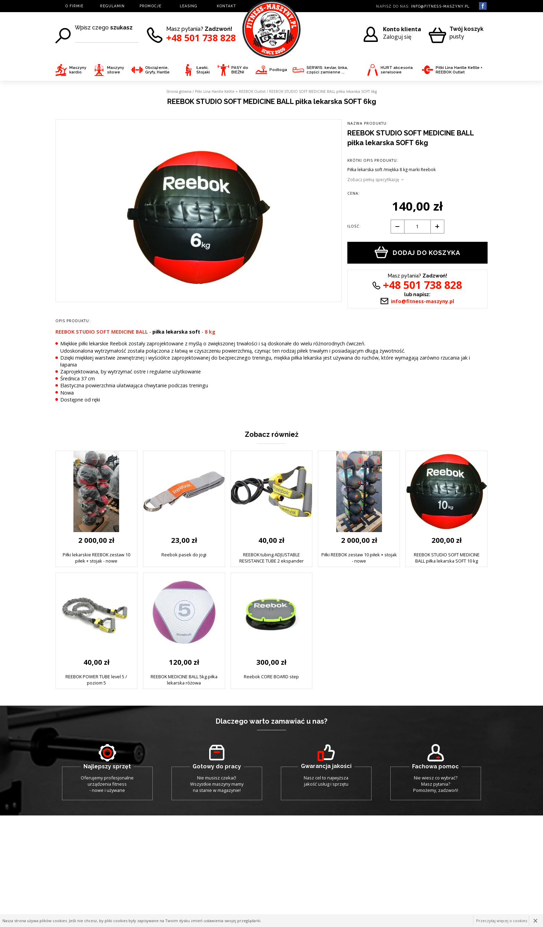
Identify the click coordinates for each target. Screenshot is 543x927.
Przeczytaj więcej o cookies (501, 920)
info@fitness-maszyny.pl (440, 6)
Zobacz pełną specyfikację (373, 180)
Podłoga (271, 70)
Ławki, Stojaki (196, 70)
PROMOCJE (150, 6)
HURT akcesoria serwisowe (390, 70)
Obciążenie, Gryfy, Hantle (150, 70)
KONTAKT (226, 6)
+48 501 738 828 (201, 38)
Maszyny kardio (70, 70)
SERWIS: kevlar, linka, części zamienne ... (320, 70)
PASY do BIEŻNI (232, 70)
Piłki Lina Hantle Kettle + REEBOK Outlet (452, 70)
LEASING (188, 6)
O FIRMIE (74, 6)
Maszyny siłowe (108, 70)
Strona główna (179, 91)
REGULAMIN (112, 6)
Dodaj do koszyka (417, 252)
